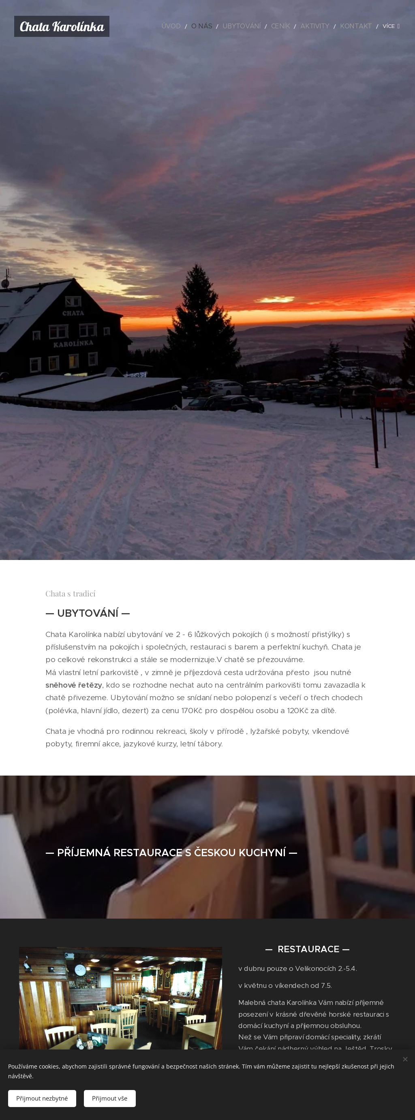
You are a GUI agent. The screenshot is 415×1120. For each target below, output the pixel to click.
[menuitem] (198, 26)
